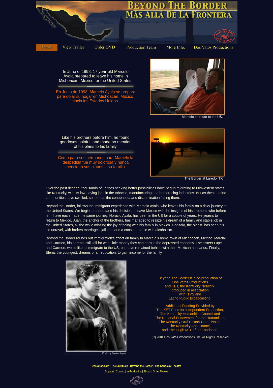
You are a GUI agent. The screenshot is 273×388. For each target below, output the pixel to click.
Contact (120, 371)
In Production (134, 371)
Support (109, 371)
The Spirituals (119, 366)
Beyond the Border (141, 366)
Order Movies (160, 371)
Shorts (147, 371)
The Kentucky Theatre (168, 366)
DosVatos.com (100, 366)
